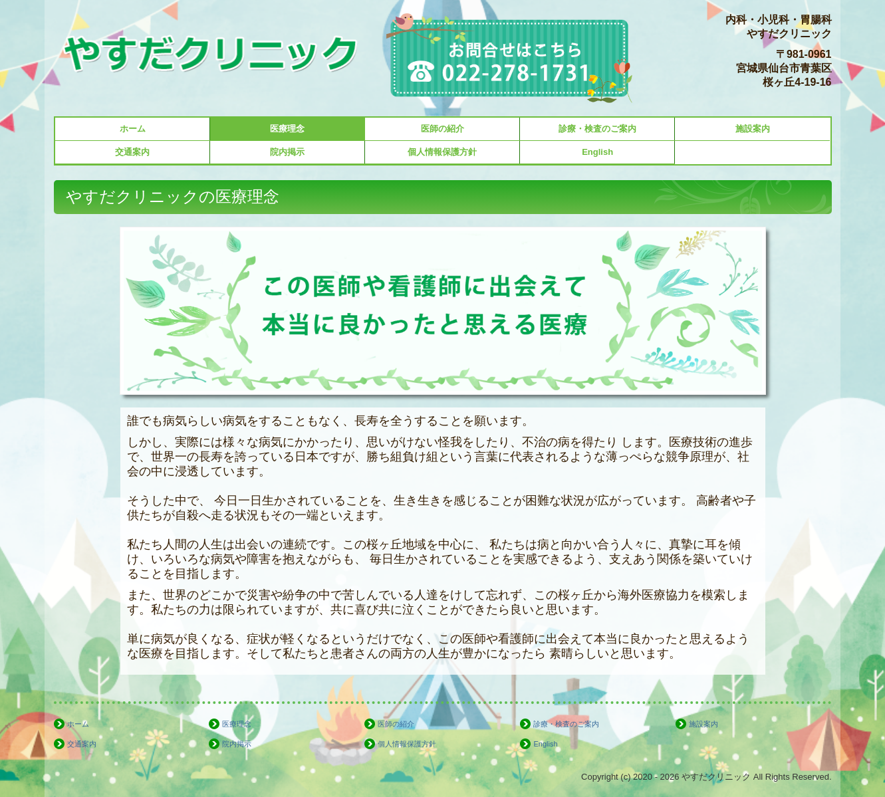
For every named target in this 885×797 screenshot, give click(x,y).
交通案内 (132, 152)
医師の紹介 (442, 129)
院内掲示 (287, 152)
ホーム (133, 129)
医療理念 (287, 129)
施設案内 (752, 129)
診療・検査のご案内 (597, 129)
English (597, 152)
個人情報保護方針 (442, 152)
